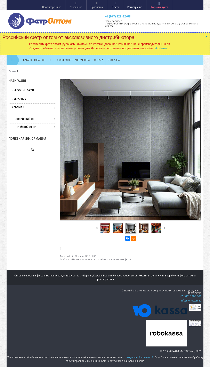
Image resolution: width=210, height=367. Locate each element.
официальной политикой (138, 357)
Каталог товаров (38, 60)
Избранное (19, 98)
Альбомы (18, 107)
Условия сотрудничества (73, 60)
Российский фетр (34, 119)
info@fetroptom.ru (191, 300)
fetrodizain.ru (162, 48)
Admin (70, 256)
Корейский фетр (34, 127)
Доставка (113, 60)
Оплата (98, 60)
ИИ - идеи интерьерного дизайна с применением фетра (101, 259)
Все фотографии (23, 90)
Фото (12, 71)
